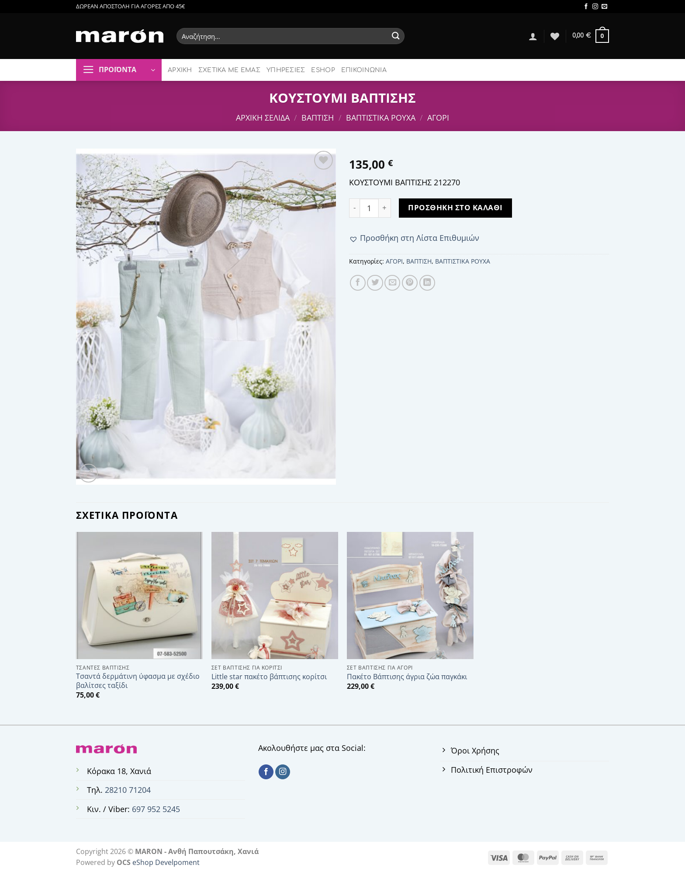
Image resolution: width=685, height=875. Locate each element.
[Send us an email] (604, 6)
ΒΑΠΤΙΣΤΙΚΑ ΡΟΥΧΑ (380, 117)
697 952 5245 (156, 809)
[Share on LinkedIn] (427, 283)
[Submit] (395, 36)
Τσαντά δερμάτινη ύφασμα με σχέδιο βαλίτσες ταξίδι (138, 681)
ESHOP (323, 70)
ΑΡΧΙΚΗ (180, 70)
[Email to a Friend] (392, 283)
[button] (414, 238)
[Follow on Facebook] (586, 6)
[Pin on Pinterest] (410, 283)
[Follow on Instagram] (595, 6)
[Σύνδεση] (533, 36)
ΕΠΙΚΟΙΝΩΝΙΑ (364, 70)
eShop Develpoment (166, 862)
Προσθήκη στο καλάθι (455, 207)
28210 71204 (128, 790)
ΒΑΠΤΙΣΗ (317, 117)
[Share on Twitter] (375, 283)
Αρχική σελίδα (263, 117)
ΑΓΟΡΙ (438, 117)
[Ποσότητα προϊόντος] (369, 208)
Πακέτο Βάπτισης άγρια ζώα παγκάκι (407, 676)
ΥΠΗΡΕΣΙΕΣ (285, 70)
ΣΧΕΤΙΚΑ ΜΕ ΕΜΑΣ (229, 70)
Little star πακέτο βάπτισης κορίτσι (269, 676)
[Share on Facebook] (358, 283)
